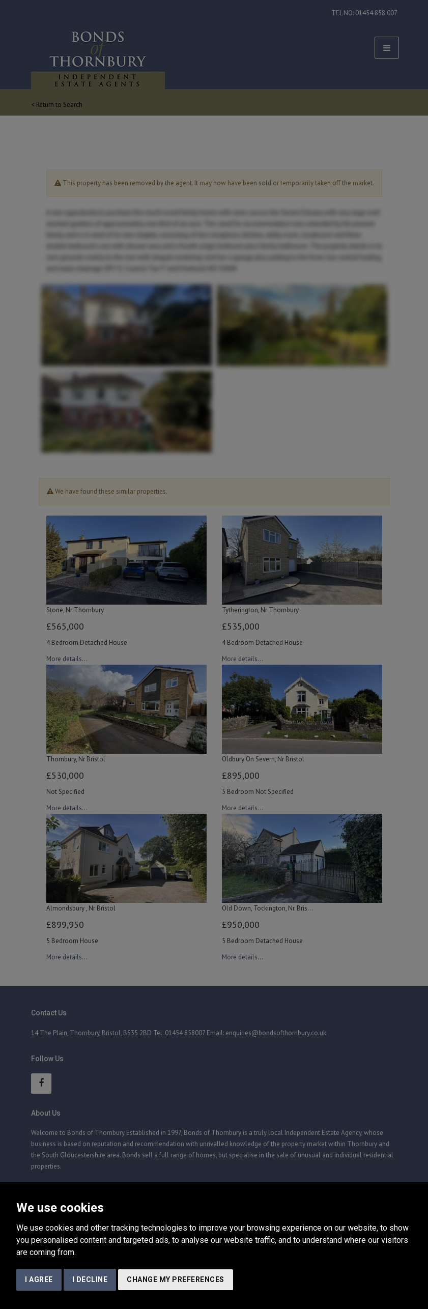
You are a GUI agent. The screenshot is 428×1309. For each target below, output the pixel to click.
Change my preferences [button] (175, 1279)
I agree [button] (39, 1279)
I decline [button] (90, 1279)
